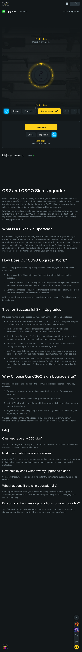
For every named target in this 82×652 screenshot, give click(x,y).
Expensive (29, 111)
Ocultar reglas (71, 11)
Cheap (16, 111)
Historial (23, 11)
